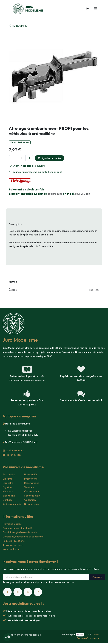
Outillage (8, 499)
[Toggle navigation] (95, 8)
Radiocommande (12, 504)
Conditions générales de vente (20, 532)
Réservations (31, 483)
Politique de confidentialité (17, 528)
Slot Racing (9, 495)
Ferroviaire (9, 474)
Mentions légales (12, 523)
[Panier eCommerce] (87, 8)
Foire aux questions (14, 540)
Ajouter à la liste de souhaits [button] (27, 165)
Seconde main (32, 495)
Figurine (7, 487)
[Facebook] (7, 592)
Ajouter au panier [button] (49, 158)
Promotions (31, 478)
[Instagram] (17, 592)
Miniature (8, 491)
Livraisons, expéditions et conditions (23, 536)
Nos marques (31, 504)
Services (29, 487)
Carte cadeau (31, 491)
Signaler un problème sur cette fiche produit (35, 172)
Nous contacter (11, 549)
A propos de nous (12, 545)
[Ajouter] (29, 158)
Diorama (7, 478)
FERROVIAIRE (18, 25)
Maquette (8, 483)
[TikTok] (38, 592)
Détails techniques (19, 142)
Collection (30, 499)
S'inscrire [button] (97, 577)
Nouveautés (31, 474)
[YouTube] (28, 592)
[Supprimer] (13, 158)
